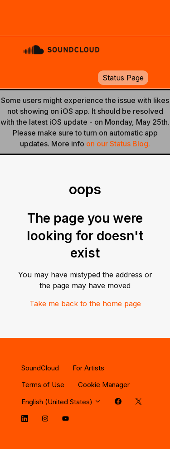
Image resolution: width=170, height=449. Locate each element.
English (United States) (61, 402)
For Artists (88, 368)
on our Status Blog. (118, 143)
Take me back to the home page (85, 303)
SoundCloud (40, 368)
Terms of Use (42, 384)
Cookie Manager (104, 384)
